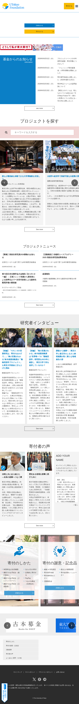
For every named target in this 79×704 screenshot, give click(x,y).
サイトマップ (17, 672)
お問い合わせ (60, 672)
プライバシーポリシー (46, 672)
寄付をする (39, 31)
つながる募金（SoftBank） (30, 582)
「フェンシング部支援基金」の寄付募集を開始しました (67, 70)
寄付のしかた (10, 641)
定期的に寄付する (30, 574)
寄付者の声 (9, 654)
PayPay (28, 578)
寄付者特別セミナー (49, 577)
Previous (4, 182)
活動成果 (9, 649)
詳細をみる (39, 25)
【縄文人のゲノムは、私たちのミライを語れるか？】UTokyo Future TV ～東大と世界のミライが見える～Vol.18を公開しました (67, 96)
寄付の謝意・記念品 (12, 645)
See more (39, 229)
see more (39, 108)
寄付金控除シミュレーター (69, 574)
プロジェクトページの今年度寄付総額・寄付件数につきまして (67, 61)
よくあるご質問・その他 (14, 658)
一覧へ (75, 505)
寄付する (69, 6)
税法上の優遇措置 (67, 569)
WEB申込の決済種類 (11, 569)
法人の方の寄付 (30, 569)
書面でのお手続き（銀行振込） (12, 574)
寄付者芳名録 (49, 572)
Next (74, 182)
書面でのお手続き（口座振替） (12, 585)
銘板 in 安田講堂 (50, 569)
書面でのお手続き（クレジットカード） (12, 579)
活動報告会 (48, 581)
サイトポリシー (30, 672)
